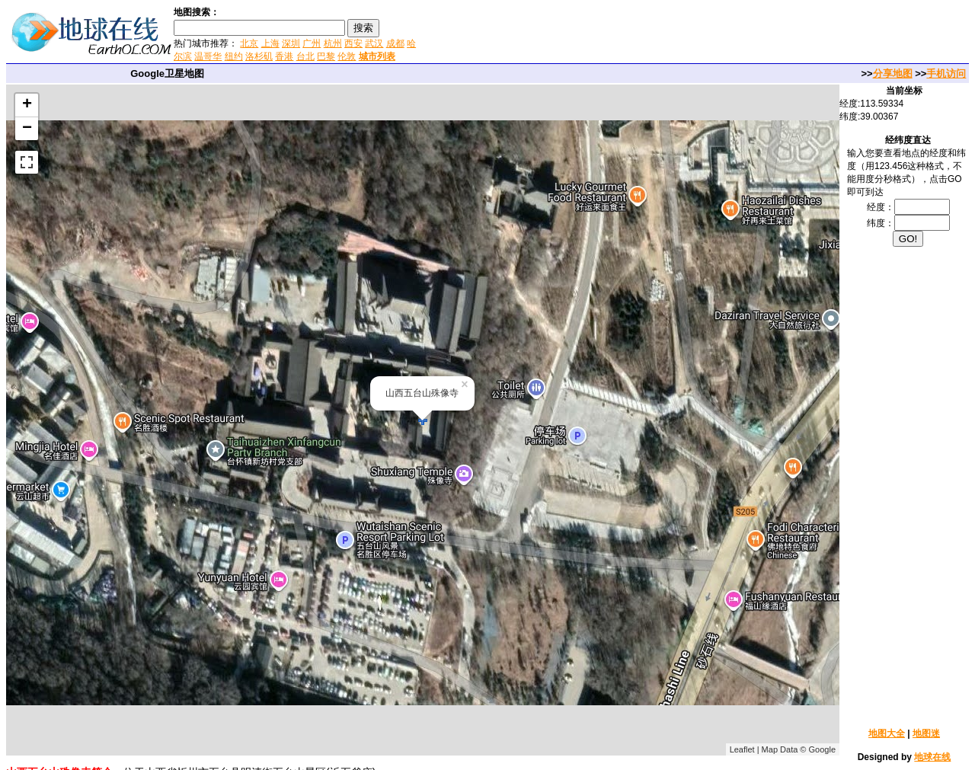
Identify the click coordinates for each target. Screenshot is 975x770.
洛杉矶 (259, 56)
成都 (395, 43)
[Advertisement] (601, 33)
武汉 (374, 43)
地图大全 (886, 733)
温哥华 (208, 56)
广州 (311, 43)
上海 (270, 43)
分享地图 (893, 73)
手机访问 (946, 73)
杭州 (333, 43)
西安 (353, 43)
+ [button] (27, 105)
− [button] (27, 128)
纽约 (234, 56)
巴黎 (326, 56)
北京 (249, 43)
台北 (305, 56)
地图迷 (926, 733)
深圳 (291, 43)
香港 (284, 56)
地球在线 (932, 757)
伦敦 (346, 56)
